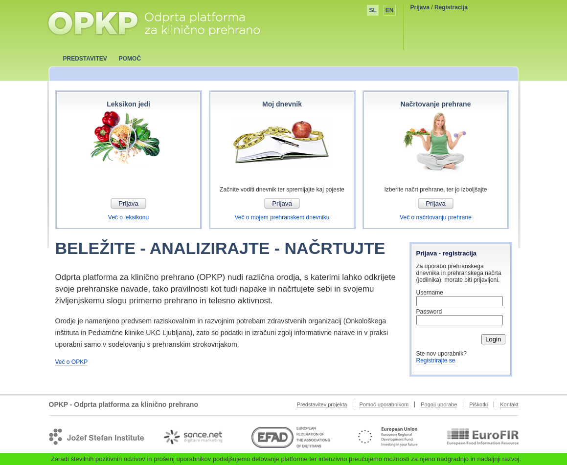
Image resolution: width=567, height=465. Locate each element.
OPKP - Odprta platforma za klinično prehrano (153, 23)
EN (390, 10)
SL (372, 10)
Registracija (451, 7)
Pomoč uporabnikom (383, 404)
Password (429, 311)
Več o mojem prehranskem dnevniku (281, 217)
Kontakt (509, 404)
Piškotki (478, 404)
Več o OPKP (71, 362)
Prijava (420, 7)
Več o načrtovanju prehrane (436, 217)
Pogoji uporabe (439, 404)
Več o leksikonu (128, 217)
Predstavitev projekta (322, 404)
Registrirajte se (435, 360)
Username (429, 292)
